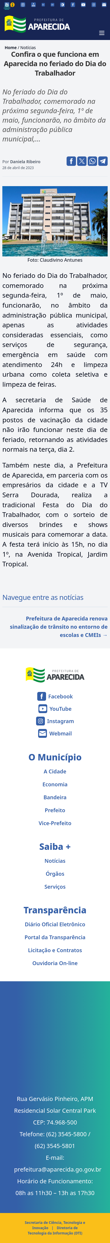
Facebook (60, 696)
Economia (55, 784)
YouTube (61, 708)
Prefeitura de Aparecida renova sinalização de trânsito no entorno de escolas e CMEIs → (59, 626)
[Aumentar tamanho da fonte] (52, 4)
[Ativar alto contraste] (62, 4)
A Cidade (55, 771)
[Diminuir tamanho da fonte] (43, 4)
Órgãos (55, 873)
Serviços (54, 886)
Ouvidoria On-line (55, 963)
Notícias (28, 47)
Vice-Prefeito (55, 823)
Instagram (60, 721)
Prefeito (55, 810)
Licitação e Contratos (55, 950)
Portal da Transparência (55, 937)
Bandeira (55, 797)
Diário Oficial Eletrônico (55, 924)
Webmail (60, 733)
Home (11, 47)
